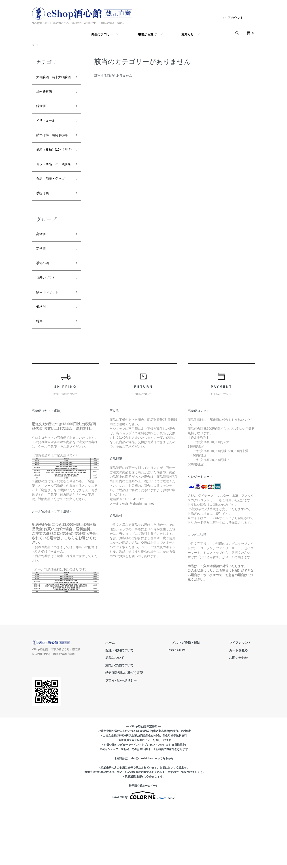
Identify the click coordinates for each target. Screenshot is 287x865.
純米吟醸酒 (46, 101)
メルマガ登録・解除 (199, 701)
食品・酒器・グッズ (52, 221)
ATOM (198, 709)
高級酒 (42, 283)
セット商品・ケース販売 (52, 198)
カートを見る (243, 709)
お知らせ (187, 34)
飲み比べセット (50, 347)
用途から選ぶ (147, 34)
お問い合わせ (243, 716)
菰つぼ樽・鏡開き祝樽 (52, 153)
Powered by (143, 854)
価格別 (42, 363)
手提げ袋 (44, 241)
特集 (40, 379)
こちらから (166, 817)
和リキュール (48, 133)
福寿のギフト (48, 331)
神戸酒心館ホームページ (143, 844)
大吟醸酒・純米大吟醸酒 (52, 82)
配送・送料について (142, 709)
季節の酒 (44, 315)
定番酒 (42, 299)
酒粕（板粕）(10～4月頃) (53, 175)
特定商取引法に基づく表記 (146, 731)
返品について (137, 716)
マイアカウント (232, 17)
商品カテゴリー (102, 34)
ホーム (36, 45)
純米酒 (42, 117)
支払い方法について (142, 724)
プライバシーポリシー (143, 739)
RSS (188, 709)
